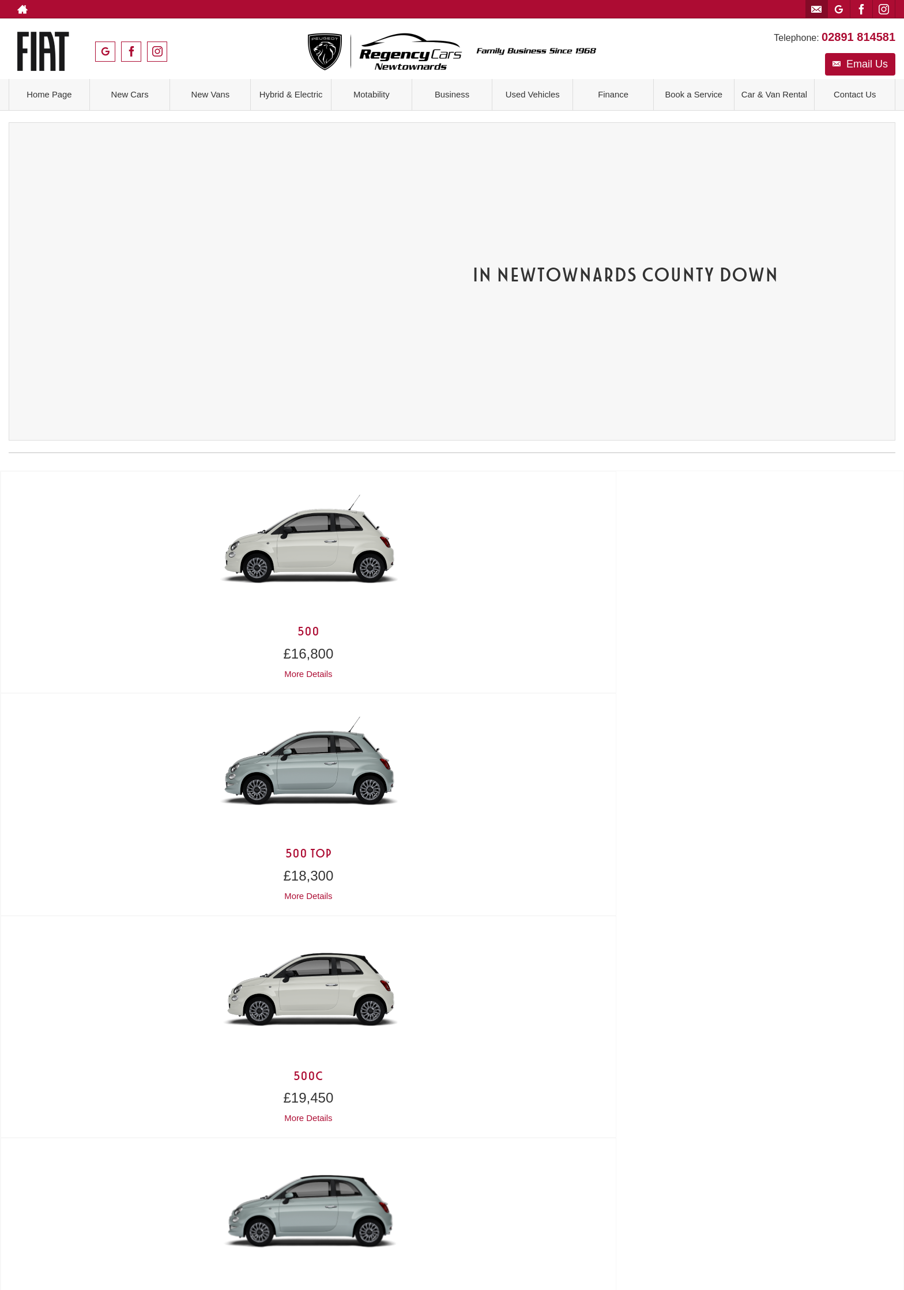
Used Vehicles (532, 93)
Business (452, 93)
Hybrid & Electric (291, 93)
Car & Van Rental (774, 93)
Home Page (49, 93)
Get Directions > (341, 934)
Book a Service (693, 93)
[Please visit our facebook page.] (861, 9)
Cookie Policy (480, 1057)
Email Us (860, 57)
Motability (371, 93)
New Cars (130, 93)
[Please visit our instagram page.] (883, 9)
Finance (613, 93)
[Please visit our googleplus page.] (838, 9)
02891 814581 (858, 30)
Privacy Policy (424, 1057)
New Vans (210, 93)
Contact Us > (119, 906)
